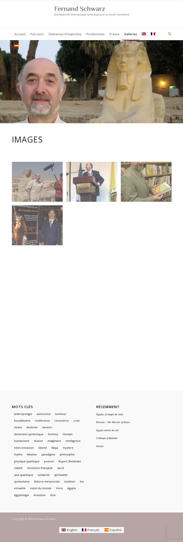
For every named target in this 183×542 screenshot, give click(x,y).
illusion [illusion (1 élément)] (38, 441)
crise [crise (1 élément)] (76, 420)
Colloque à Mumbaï (106, 438)
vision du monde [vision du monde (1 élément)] (40, 488)
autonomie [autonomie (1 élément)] (44, 414)
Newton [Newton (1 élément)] (32, 454)
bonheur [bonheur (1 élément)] (60, 414)
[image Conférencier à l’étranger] (93, 183)
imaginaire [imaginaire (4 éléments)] (54, 441)
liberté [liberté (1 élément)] (42, 447)
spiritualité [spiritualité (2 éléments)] (61, 475)
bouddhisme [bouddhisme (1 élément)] (22, 420)
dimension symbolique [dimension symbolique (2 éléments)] (28, 434)
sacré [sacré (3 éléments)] (60, 468)
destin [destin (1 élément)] (18, 427)
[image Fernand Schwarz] (148, 183)
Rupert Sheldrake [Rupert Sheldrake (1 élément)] (70, 461)
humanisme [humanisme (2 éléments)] (21, 441)
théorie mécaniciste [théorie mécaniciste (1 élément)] (47, 481)
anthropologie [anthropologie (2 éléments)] (23, 414)
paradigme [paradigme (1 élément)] (48, 454)
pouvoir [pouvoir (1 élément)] (49, 461)
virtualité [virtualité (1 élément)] (19, 488)
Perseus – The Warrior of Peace (113, 422)
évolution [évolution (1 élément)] (40, 495)
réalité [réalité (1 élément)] (18, 468)
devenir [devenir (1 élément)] (47, 427)
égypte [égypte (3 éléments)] (71, 488)
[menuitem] (20, 34)
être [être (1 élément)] (53, 495)
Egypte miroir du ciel (107, 430)
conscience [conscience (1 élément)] (61, 420)
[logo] (91, 14)
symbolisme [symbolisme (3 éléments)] (22, 481)
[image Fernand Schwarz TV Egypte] (39, 183)
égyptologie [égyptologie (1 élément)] (21, 495)
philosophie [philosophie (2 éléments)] (67, 454)
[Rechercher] (168, 34)
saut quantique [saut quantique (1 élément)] (23, 475)
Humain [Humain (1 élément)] (68, 434)
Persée (99, 446)
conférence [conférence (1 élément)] (42, 420)
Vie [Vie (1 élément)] (82, 481)
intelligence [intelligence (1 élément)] (73, 441)
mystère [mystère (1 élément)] (68, 447)
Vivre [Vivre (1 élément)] (59, 488)
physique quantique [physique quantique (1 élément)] (27, 461)
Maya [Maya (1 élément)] (54, 447)
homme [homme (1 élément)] (53, 434)
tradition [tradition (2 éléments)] (69, 481)
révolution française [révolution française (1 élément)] (40, 468)
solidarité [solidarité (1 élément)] (44, 475)
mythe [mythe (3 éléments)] (18, 454)
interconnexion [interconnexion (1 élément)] (24, 447)
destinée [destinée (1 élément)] (32, 427)
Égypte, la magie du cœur (109, 414)
